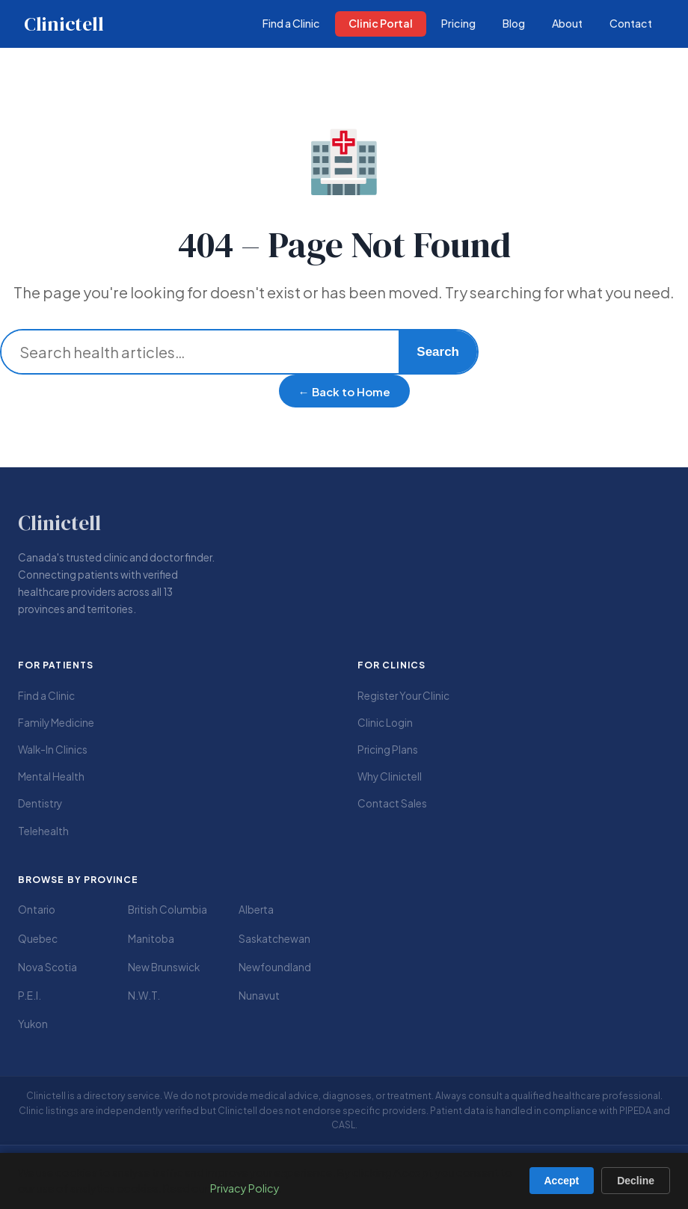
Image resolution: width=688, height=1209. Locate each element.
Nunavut (259, 995)
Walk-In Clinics (52, 749)
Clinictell (63, 23)
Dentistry (40, 803)
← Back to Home (344, 391)
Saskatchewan (274, 938)
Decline (635, 1181)
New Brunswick (164, 967)
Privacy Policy (244, 1188)
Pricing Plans (387, 749)
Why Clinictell (389, 776)
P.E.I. (29, 995)
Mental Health (51, 776)
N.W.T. (144, 995)
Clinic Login (385, 722)
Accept (562, 1181)
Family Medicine (56, 722)
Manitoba (151, 938)
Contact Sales (392, 803)
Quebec (38, 938)
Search (438, 352)
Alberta (256, 909)
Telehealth (43, 831)
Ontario (36, 909)
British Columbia (167, 909)
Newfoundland (275, 967)
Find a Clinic (46, 695)
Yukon (33, 1024)
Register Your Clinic (403, 695)
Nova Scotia (47, 967)
